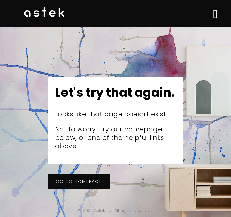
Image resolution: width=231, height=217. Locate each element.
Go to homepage (79, 181)
